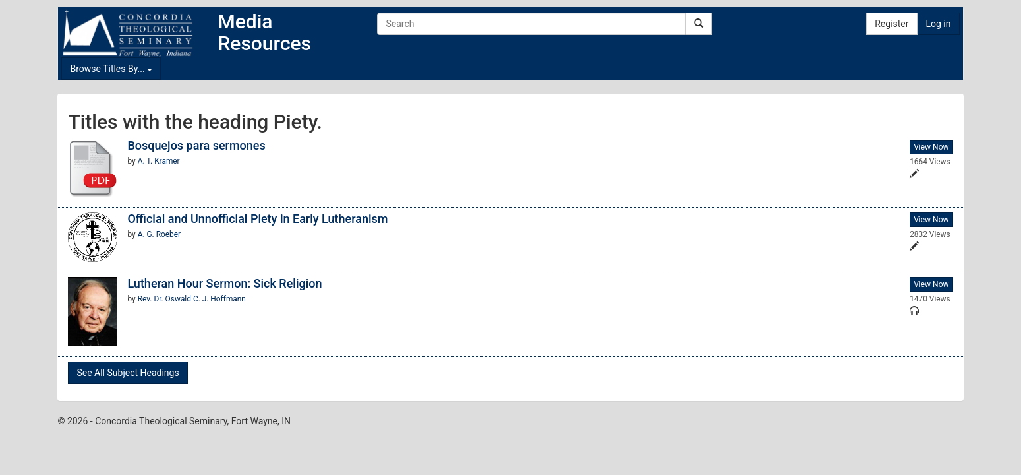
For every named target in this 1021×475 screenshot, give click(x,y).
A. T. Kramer (159, 161)
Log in (938, 23)
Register (891, 23)
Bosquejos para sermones (196, 145)
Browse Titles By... (111, 68)
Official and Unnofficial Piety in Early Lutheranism (257, 219)
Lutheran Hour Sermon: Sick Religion (224, 283)
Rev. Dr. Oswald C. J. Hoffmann (192, 298)
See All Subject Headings (127, 372)
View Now (931, 147)
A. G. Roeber (159, 234)
